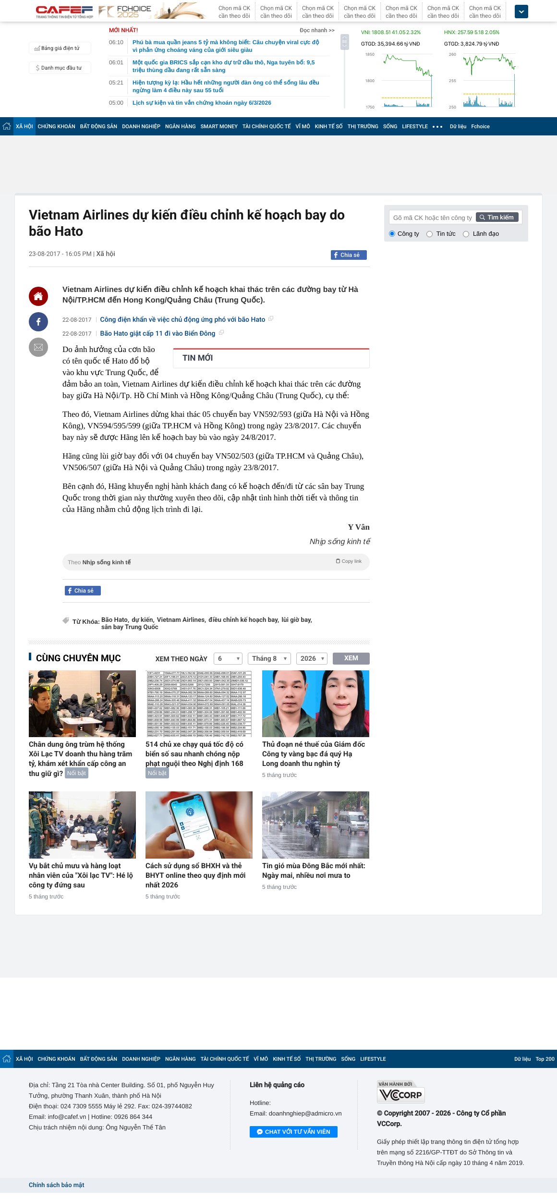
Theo (216, 561)
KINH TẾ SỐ (329, 126)
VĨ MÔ (303, 126)
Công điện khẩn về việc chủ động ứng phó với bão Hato (187, 320)
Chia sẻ (350, 255)
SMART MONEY (219, 126)
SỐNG (390, 126)
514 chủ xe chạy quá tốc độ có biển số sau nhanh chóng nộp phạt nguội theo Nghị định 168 (194, 754)
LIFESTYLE (415, 126)
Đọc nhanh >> (317, 30)
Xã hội (105, 254)
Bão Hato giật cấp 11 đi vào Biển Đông (162, 334)
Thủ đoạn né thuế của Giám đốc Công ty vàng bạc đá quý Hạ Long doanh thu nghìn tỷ (313, 754)
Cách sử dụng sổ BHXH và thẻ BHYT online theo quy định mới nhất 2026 (195, 875)
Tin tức (446, 233)
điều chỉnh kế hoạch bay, (243, 620)
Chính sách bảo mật (56, 1185)
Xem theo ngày (181, 659)
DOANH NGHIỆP (141, 126)
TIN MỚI (197, 358)
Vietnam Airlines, (181, 620)
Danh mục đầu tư (57, 67)
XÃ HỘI (24, 126)
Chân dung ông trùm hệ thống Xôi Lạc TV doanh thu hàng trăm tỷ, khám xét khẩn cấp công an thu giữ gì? (80, 759)
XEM (351, 658)
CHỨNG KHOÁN (56, 126)
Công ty (408, 233)
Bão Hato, (115, 620)
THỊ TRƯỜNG (363, 126)
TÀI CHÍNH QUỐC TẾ (266, 126)
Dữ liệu (458, 126)
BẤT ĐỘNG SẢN (98, 126)
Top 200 (545, 1059)
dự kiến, (143, 620)
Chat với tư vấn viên (293, 1132)
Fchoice (480, 126)
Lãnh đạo (486, 233)
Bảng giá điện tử (56, 48)
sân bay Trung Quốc (129, 627)
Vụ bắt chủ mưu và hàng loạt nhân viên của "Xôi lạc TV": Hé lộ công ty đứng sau (81, 875)
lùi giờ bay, (296, 620)
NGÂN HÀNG (180, 126)
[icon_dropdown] (521, 12)
